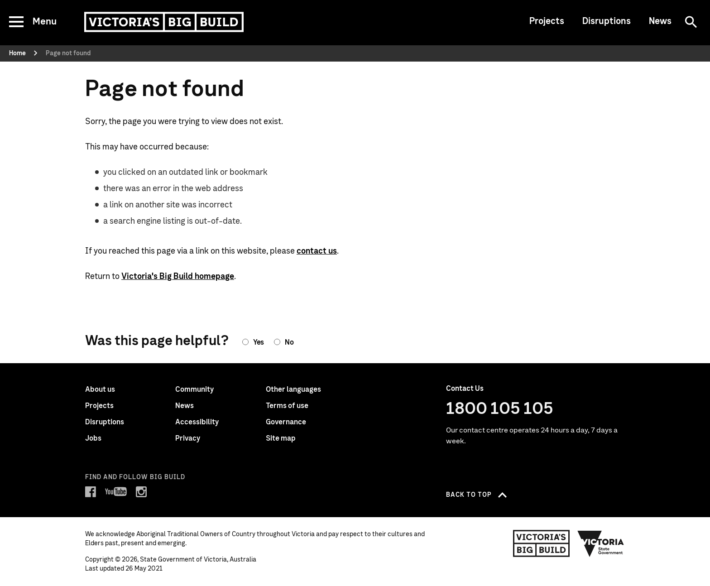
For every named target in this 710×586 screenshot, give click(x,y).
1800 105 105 (499, 409)
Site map (281, 438)
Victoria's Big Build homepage (177, 277)
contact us (317, 251)
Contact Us (465, 388)
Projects (546, 21)
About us (100, 389)
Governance (286, 422)
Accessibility (197, 422)
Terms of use (287, 405)
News (660, 21)
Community (194, 389)
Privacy (187, 438)
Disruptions (606, 21)
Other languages (293, 389)
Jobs (93, 438)
